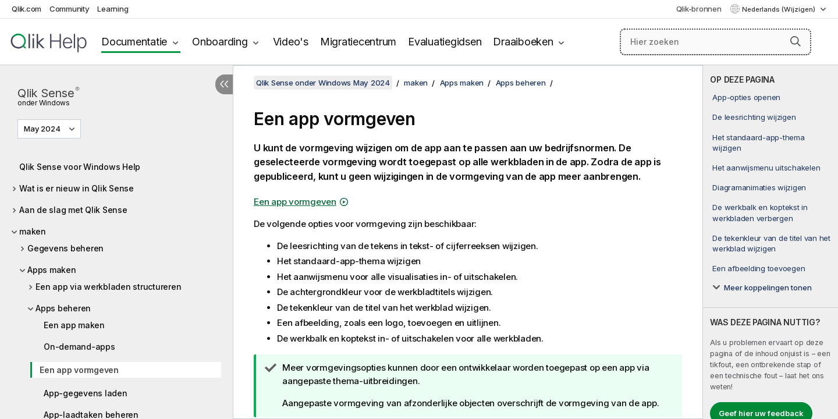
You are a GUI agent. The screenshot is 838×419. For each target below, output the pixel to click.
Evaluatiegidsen (444, 41)
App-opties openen (746, 97)
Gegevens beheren (65, 248)
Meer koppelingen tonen (768, 287)
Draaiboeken (523, 41)
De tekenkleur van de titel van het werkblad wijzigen (771, 243)
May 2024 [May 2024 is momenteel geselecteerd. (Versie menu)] (43, 128)
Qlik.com (26, 8)
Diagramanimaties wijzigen (759, 187)
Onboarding (220, 41)
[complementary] (770, 242)
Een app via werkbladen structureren (108, 287)
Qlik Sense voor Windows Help (79, 167)
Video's (290, 41)
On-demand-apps (79, 346)
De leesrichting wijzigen (754, 117)
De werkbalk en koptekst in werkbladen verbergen (760, 212)
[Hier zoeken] (715, 42)
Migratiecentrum (358, 41)
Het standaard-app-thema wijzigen (758, 142)
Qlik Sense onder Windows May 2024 (323, 82)
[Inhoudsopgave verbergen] (224, 84)
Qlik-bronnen (699, 8)
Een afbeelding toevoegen (758, 268)
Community (69, 8)
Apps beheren (63, 308)
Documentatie (134, 41)
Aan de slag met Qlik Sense (73, 210)
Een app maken (74, 325)
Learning (112, 8)
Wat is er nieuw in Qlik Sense (76, 188)
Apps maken (51, 270)
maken (32, 231)
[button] (795, 41)
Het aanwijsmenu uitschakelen (766, 167)
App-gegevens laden (85, 393)
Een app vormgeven (79, 370)
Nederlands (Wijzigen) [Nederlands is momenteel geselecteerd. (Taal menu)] (779, 9)
